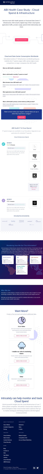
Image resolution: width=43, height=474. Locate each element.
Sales (20, 427)
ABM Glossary (6, 461)
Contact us (6, 450)
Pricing (5, 429)
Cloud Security (7, 442)
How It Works (6, 424)
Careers (5, 457)
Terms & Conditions (7, 467)
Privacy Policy (16, 467)
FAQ (4, 453)
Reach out (21, 117)
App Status (6, 455)
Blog (4, 448)
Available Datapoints (8, 427)
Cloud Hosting (6, 435)
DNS (8, 201)
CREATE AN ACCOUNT (21, 39)
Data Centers (6, 437)
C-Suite (20, 429)
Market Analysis (22, 435)
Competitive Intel (23, 437)
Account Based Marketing (25, 440)
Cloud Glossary (7, 459)
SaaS (8, 145)
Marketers (21, 424)
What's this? (16, 77)
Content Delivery (7, 440)
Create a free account (21, 335)
